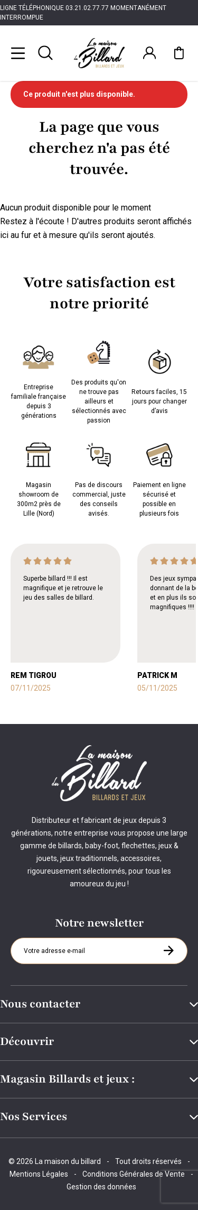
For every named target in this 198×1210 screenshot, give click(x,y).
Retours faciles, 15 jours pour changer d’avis (159, 380)
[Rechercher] (45, 52)
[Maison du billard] (99, 53)
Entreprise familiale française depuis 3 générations (38, 379)
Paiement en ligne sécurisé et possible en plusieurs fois (159, 477)
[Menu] (18, 52)
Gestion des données (101, 1186)
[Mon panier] (179, 52)
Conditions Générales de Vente (133, 1174)
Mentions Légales (39, 1174)
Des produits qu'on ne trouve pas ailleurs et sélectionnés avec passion (98, 379)
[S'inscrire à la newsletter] (168, 950)
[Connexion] (149, 52)
